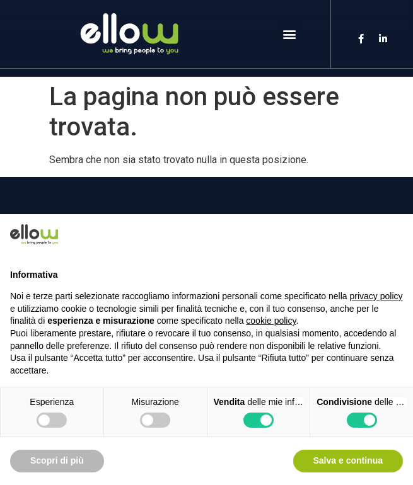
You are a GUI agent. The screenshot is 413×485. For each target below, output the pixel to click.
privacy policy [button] (376, 296)
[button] (289, 34)
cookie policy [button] (271, 321)
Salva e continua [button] (348, 460)
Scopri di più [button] (57, 460)
